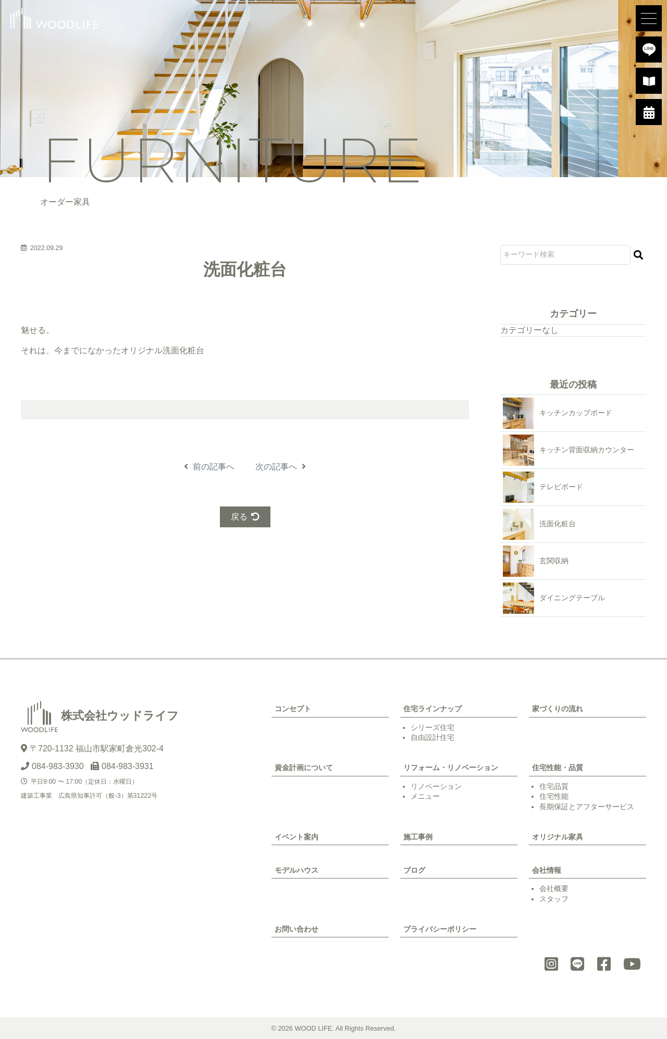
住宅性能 (554, 796)
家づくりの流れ (557, 708)
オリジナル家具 (557, 837)
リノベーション (436, 786)
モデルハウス (296, 870)
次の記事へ (280, 466)
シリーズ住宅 (432, 727)
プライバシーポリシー (439, 929)
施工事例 (418, 837)
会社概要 (554, 888)
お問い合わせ (296, 929)
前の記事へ (209, 466)
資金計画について (304, 767)
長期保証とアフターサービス (586, 806)
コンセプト (293, 708)
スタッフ (554, 899)
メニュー (425, 796)
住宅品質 (554, 786)
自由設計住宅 (432, 737)
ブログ (414, 870)
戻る (245, 516)
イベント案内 (296, 837)
